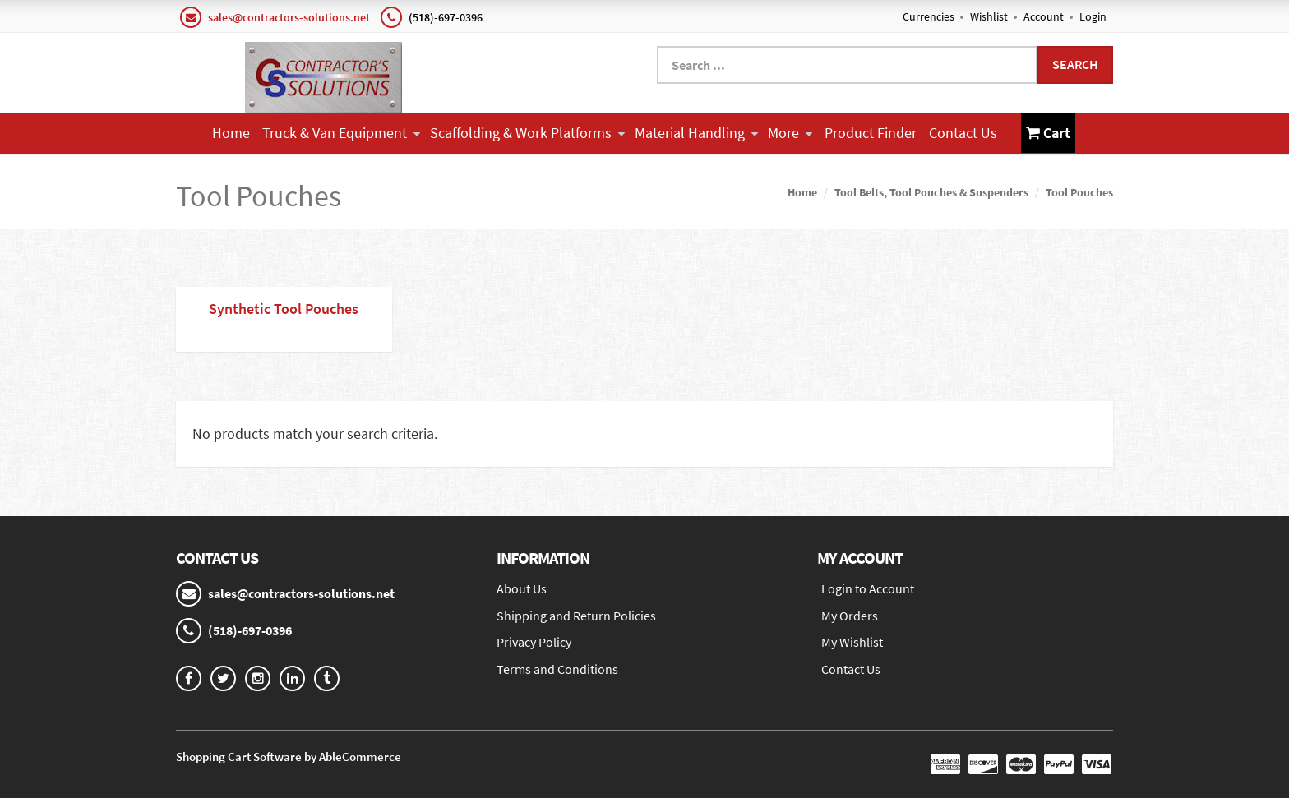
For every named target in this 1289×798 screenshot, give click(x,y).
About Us (522, 588)
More (790, 132)
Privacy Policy (534, 642)
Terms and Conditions (557, 669)
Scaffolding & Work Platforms (527, 132)
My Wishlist (852, 642)
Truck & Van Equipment (341, 132)
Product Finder (871, 132)
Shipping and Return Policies (576, 615)
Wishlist (989, 16)
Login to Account (867, 588)
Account (1043, 16)
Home (231, 132)
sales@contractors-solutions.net (289, 17)
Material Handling (696, 132)
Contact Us (963, 132)
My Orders (849, 615)
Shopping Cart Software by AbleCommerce (288, 756)
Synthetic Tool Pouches (283, 308)
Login (1093, 16)
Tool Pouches (1079, 192)
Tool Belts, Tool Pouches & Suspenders (931, 192)
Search (1075, 64)
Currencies (928, 16)
